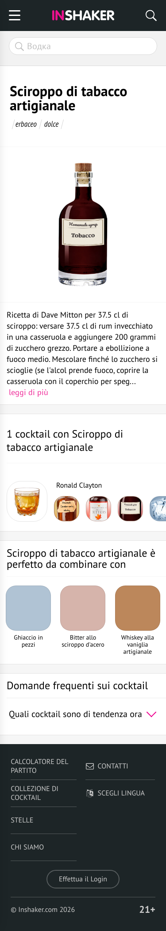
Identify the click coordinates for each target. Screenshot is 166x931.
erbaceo (26, 124)
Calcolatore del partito (39, 766)
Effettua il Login (83, 879)
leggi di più (28, 392)
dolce (51, 124)
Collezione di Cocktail (34, 793)
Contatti (106, 766)
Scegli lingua (115, 793)
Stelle (22, 820)
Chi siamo (27, 847)
